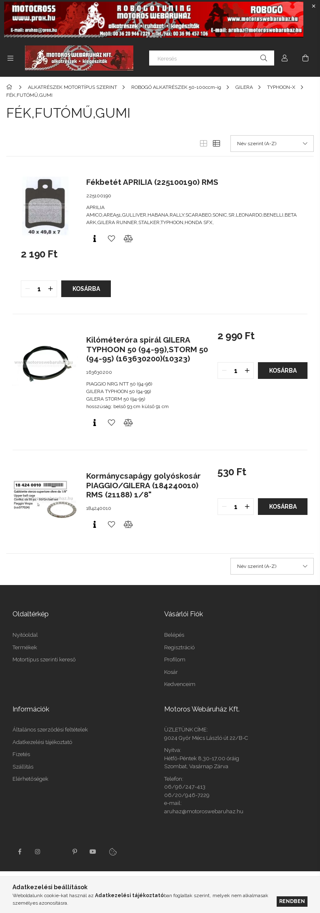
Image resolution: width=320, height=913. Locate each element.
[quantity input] (39, 289)
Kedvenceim (179, 684)
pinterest (75, 852)
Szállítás (22, 767)
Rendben (292, 901)
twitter (56, 852)
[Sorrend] (272, 143)
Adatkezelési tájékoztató (42, 742)
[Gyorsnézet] (94, 238)
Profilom (174, 659)
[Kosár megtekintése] (305, 58)
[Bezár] (314, 6)
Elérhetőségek (30, 779)
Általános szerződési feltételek (50, 729)
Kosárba (86, 288)
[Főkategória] (10, 87)
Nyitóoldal (25, 635)
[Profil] (284, 58)
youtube (93, 852)
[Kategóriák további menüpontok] (10, 58)
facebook (19, 852)
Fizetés (21, 754)
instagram (38, 852)
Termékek (24, 647)
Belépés (174, 635)
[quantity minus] (27, 289)
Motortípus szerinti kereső (44, 659)
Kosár (171, 672)
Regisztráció (179, 647)
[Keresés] (211, 58)
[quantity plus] (50, 289)
